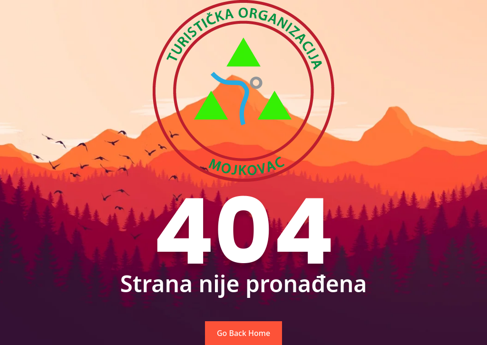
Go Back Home (243, 333)
